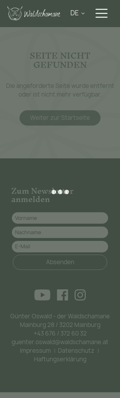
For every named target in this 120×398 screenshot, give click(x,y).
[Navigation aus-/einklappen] (102, 13)
